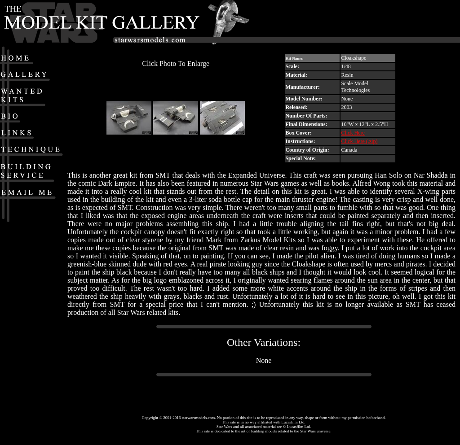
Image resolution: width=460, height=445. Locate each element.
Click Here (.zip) (359, 141)
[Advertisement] (377, 22)
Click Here (352, 133)
